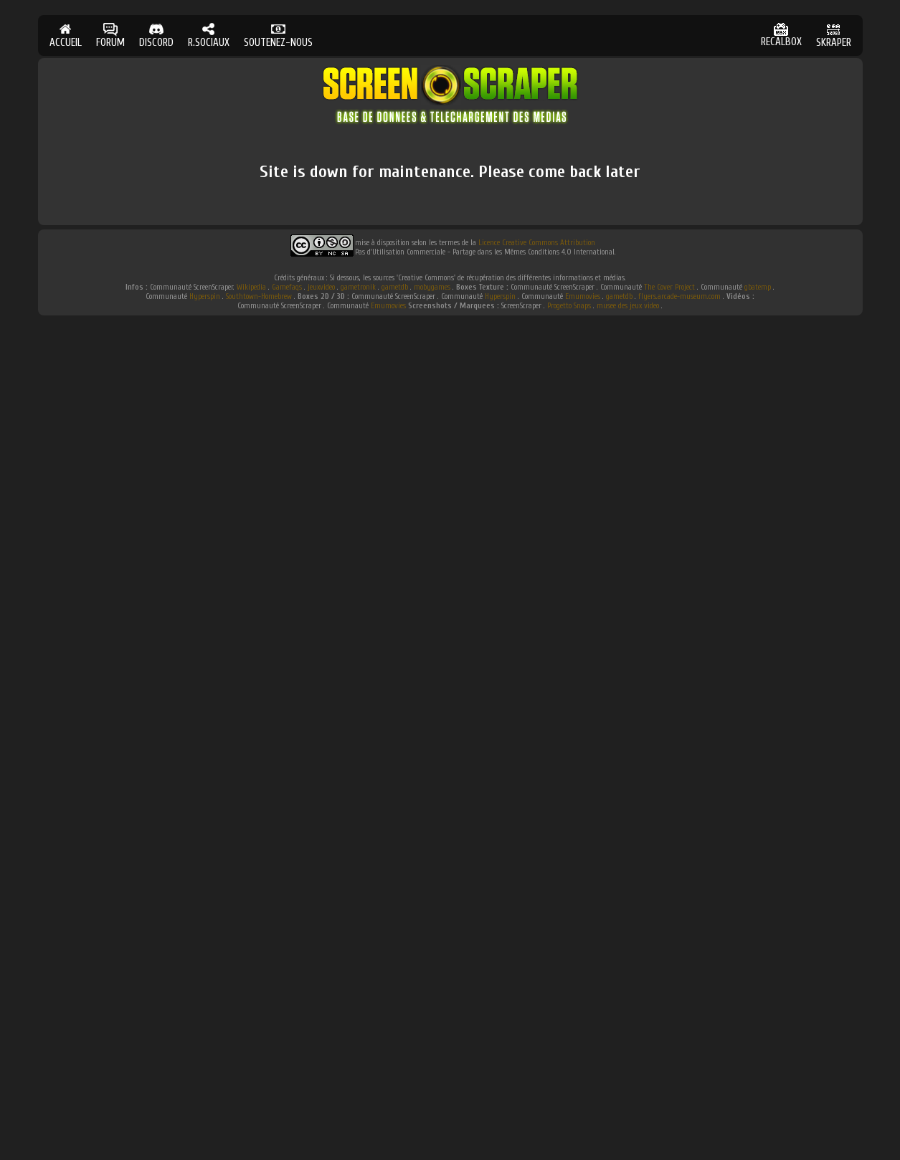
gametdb (395, 287)
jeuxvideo (321, 287)
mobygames (432, 287)
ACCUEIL (65, 35)
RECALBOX (781, 35)
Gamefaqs (287, 287)
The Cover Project (669, 287)
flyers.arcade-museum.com (679, 296)
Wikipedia (251, 287)
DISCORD (156, 35)
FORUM (110, 35)
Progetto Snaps (569, 305)
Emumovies (582, 296)
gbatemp (757, 287)
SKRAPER (833, 35)
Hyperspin (204, 296)
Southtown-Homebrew (259, 296)
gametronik (358, 287)
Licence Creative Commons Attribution (536, 242)
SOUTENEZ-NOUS (278, 35)
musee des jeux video (628, 305)
